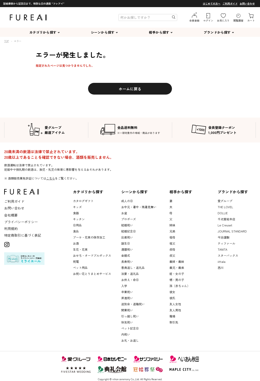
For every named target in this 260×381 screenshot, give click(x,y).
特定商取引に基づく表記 (22, 235)
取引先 (173, 322)
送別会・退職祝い (133, 304)
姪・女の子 (176, 274)
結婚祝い (127, 225)
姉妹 (172, 225)
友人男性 (175, 310)
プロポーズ (128, 219)
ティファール (226, 243)
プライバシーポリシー (21, 221)
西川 (221, 268)
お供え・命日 (130, 280)
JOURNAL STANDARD (232, 231)
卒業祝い (127, 292)
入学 (124, 286)
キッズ (77, 207)
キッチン (79, 219)
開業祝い (127, 310)
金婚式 (125, 255)
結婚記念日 (128, 231)
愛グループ (225, 201)
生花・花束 (80, 249)
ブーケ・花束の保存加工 (89, 237)
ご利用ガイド (230, 3)
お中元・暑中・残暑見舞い (138, 207)
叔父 (172, 255)
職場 (172, 316)
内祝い (125, 334)
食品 (76, 231)
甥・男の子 (176, 280)
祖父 (172, 243)
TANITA (222, 249)
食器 (76, 213)
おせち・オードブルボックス (92, 255)
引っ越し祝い (130, 316)
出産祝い (127, 237)
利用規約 (11, 228)
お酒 (76, 243)
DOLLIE (223, 213)
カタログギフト (83, 201)
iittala (221, 261)
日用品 (77, 225)
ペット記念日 (130, 328)
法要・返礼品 (130, 274)
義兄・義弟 (176, 268)
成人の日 (127, 201)
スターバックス (228, 255)
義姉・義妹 (176, 261)
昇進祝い (127, 298)
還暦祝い (127, 249)
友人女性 (175, 304)
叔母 (172, 249)
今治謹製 (223, 237)
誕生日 (125, 243)
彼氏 (172, 298)
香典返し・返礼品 (133, 268)
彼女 (172, 292)
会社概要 (11, 215)
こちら (50, 178)
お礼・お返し (130, 340)
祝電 (76, 261)
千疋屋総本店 (226, 219)
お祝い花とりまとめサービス (92, 274)
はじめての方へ (211, 3)
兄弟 (172, 231)
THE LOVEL (225, 207)
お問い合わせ (247, 3)
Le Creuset (225, 225)
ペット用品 (80, 268)
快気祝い (127, 322)
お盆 (124, 213)
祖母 (172, 237)
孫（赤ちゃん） (179, 286)
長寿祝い (127, 261)
